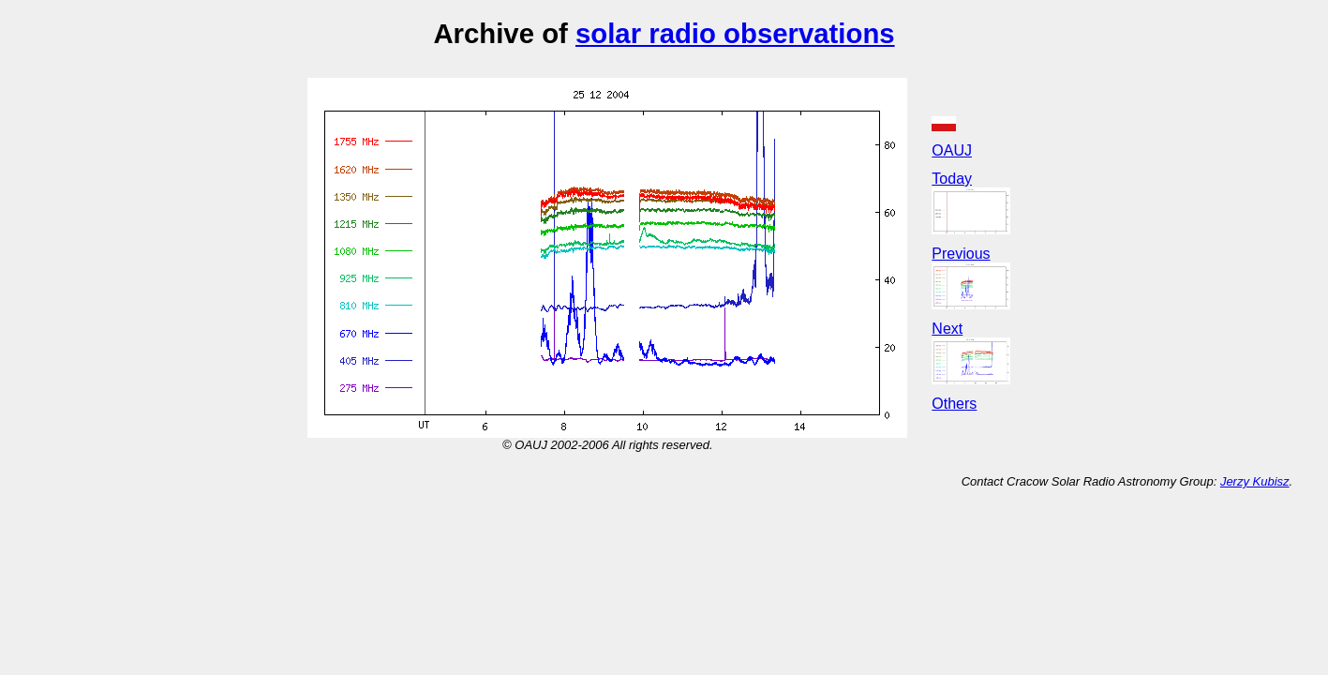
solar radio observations (735, 33)
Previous (961, 254)
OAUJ (952, 150)
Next (947, 329)
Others (954, 404)
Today (952, 179)
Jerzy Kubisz (1255, 481)
